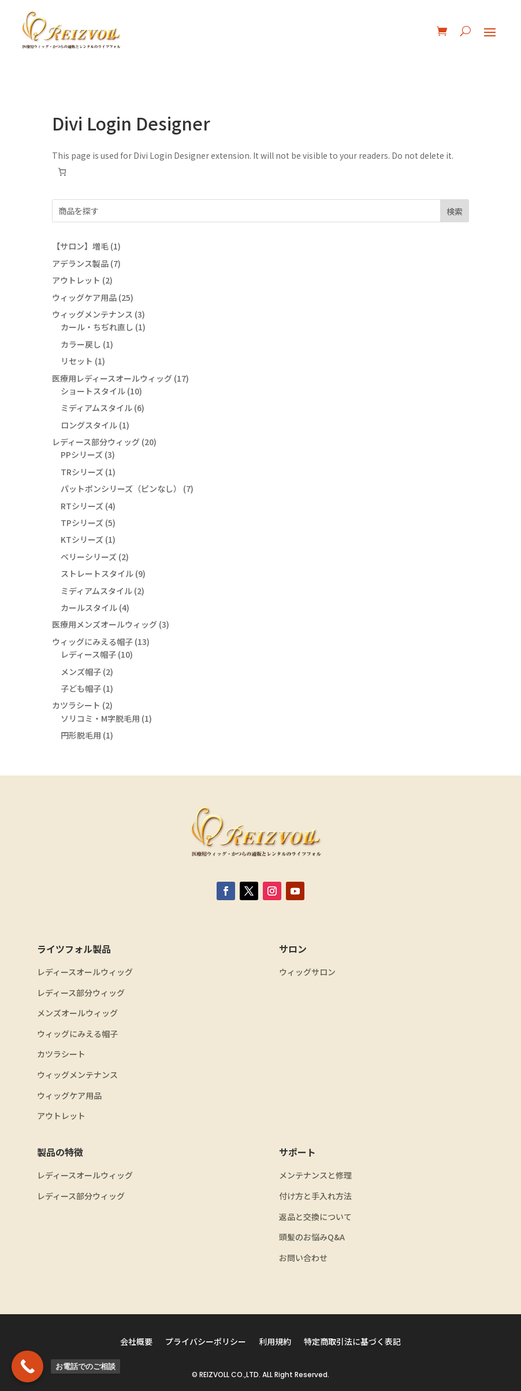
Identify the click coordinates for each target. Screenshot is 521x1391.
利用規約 (275, 1342)
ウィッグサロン (307, 972)
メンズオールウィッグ (77, 1013)
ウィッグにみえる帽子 (77, 1033)
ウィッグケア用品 (69, 1095)
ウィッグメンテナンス (77, 1074)
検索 (454, 211)
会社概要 (136, 1342)
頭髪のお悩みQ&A (312, 1237)
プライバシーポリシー (205, 1342)
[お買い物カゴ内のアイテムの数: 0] (62, 172)
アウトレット (61, 1115)
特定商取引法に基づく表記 (352, 1342)
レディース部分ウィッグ (81, 992)
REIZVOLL (214, 1374)
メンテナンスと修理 (315, 1175)
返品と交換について (315, 1216)
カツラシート (61, 1054)
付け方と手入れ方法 (315, 1196)
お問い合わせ (303, 1257)
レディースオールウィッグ (85, 972)
